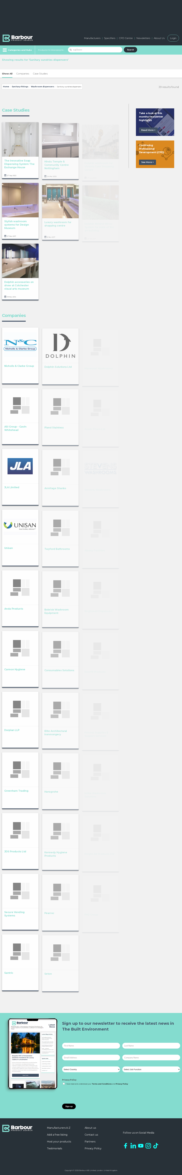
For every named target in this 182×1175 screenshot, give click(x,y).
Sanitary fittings (20, 86)
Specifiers (109, 38)
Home (6, 86)
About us (90, 1127)
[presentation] (85, 1095)
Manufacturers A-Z (58, 1127)
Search (130, 49)
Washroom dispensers (42, 86)
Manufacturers (92, 38)
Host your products (59, 1141)
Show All (7, 73)
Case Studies (40, 73)
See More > (147, 162)
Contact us (91, 1134)
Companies (22, 73)
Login (173, 38)
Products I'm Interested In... (51, 50)
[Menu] (17, 50)
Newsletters (143, 38)
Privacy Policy (69, 1080)
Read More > (148, 130)
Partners (90, 1141)
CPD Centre (126, 38)
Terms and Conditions (102, 1084)
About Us (159, 38)
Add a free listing (57, 1134)
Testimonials (54, 1148)
